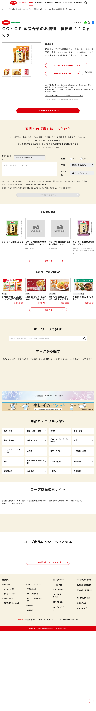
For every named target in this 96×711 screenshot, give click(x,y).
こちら (40, 147)
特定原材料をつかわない (11, 684)
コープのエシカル (67, 2)
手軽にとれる (32, 669)
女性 (85, 158)
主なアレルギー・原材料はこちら (64, 65)
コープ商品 (17, 2)
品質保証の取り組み (84, 665)
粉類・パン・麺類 (34, 482)
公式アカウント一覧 (48, 642)
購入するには (58, 2)
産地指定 (30, 690)
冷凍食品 (30, 522)
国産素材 (30, 686)
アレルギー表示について (85, 671)
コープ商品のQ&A (78, 2)
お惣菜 (29, 502)
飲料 (5, 513)
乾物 (75, 492)
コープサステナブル (34, 664)
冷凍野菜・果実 (80, 502)
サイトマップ (82, 688)
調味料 (53, 482)
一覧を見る (47, 260)
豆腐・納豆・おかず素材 (25, 9)
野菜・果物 (8, 482)
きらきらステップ (10, 674)
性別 (63, 158)
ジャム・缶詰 (55, 513)
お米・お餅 (78, 482)
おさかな (77, 513)
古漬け (41, 9)
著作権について (55, 187)
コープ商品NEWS (49, 2)
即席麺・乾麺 (32, 492)
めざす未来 (59, 670)
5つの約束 (58, 665)
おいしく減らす (32, 674)
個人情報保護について (68, 700)
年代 (63, 164)
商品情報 (31, 2)
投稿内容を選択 (6, 157)
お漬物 (36, 9)
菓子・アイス (55, 502)
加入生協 (64, 173)
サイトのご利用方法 (46, 700)
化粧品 (53, 522)
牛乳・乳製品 (9, 492)
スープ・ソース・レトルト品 (12, 502)
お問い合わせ (82, 683)
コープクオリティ (10, 669)
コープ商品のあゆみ (84, 660)
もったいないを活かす (34, 679)
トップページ (6, 9)
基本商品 (7, 664)
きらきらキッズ (9, 678)
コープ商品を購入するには (48, 110)
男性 (74, 158)
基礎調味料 (8, 522)
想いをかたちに (38, 2)
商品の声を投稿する (57, 73)
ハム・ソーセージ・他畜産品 (59, 491)
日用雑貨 (77, 522)
